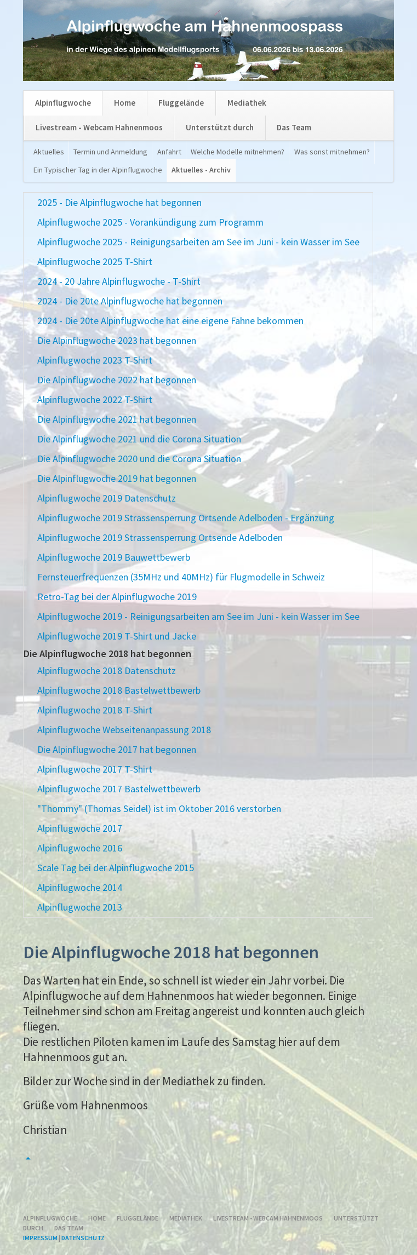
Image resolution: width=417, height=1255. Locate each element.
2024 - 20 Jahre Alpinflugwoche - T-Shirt (119, 281)
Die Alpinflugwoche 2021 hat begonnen (116, 419)
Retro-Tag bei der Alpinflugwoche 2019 (117, 596)
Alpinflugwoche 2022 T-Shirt (94, 399)
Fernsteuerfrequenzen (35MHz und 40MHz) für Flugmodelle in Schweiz (181, 577)
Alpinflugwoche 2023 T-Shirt (94, 360)
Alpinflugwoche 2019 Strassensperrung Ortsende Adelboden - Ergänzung (185, 517)
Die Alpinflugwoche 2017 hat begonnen (116, 749)
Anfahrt (169, 152)
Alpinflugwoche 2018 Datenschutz (106, 670)
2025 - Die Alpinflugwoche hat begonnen (119, 202)
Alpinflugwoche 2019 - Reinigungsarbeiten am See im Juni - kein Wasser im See (198, 616)
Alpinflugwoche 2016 (79, 848)
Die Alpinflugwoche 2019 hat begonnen (116, 478)
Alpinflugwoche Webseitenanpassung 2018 (124, 729)
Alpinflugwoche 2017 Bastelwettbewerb (119, 788)
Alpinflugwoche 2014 (79, 887)
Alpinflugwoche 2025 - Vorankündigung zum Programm (150, 222)
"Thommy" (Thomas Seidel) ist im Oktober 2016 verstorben (159, 808)
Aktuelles (48, 152)
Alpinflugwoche (63, 102)
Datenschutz (83, 1238)
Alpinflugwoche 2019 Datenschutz (106, 498)
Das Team (294, 127)
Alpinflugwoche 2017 (79, 828)
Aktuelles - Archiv (201, 170)
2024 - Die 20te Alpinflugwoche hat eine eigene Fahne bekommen (170, 320)
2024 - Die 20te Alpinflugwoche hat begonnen (129, 301)
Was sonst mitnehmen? (332, 152)
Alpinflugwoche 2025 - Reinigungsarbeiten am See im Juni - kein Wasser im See (198, 241)
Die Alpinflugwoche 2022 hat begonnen (116, 379)
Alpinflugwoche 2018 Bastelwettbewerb (119, 690)
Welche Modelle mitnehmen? (237, 152)
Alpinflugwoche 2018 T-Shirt (94, 710)
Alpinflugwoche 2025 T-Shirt (94, 261)
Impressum (40, 1238)
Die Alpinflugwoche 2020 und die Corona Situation (139, 458)
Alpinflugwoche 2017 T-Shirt (94, 769)
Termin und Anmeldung (110, 152)
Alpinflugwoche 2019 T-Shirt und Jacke (116, 636)
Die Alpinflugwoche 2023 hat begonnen (116, 340)
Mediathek (246, 102)
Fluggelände (181, 102)
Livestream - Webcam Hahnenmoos (99, 127)
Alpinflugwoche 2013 (79, 907)
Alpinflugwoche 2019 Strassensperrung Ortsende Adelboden (160, 537)
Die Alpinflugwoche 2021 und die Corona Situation (139, 439)
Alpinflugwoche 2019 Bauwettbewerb (113, 557)
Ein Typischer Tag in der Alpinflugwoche (97, 170)
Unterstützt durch (220, 127)
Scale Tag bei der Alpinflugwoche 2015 (115, 867)
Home (124, 102)
